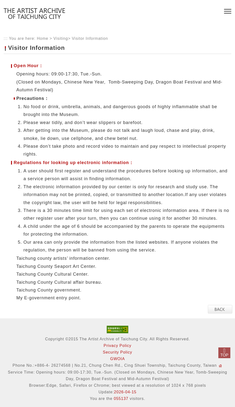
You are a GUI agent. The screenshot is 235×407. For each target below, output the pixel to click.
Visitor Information (90, 38)
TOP (224, 355)
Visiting (60, 38)
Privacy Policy (117, 346)
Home (42, 38)
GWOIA (117, 359)
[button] (227, 11)
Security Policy (117, 352)
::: (6, 38)
